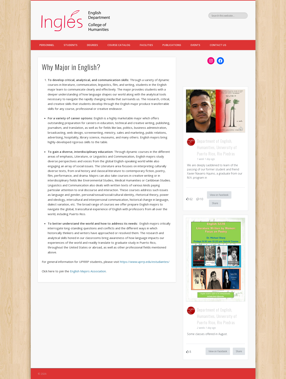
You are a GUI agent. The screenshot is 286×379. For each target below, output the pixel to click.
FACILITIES (146, 45)
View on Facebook (219, 195)
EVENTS (195, 45)
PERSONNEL (46, 45)
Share (215, 203)
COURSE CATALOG (118, 45)
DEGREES (92, 45)
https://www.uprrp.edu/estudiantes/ (145, 262)
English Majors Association (88, 271)
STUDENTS (70, 45)
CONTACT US (218, 45)
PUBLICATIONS (171, 45)
